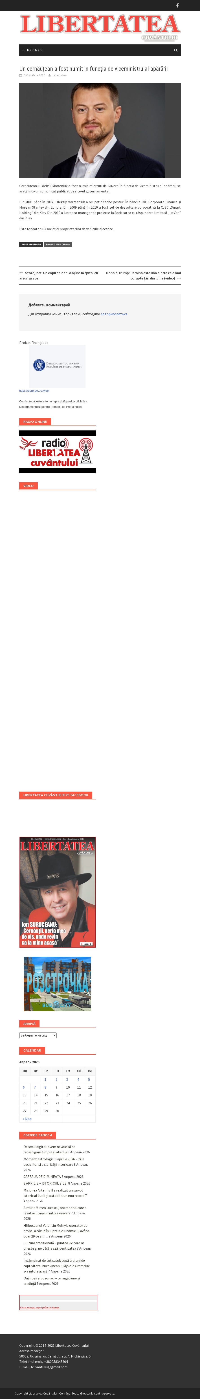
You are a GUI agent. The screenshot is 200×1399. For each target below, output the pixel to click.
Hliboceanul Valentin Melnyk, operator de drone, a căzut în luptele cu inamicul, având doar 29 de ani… (56, 1230)
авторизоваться (114, 314)
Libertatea (60, 75)
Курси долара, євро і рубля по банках (39, 1307)
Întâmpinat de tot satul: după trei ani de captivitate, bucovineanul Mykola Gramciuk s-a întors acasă (57, 1265)
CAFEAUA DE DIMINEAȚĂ (42, 1176)
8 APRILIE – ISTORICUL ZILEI (46, 1183)
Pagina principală (58, 244)
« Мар (27, 1118)
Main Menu (35, 50)
